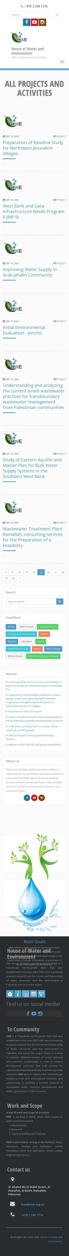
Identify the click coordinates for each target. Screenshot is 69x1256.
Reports (12, 641)
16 (48, 572)
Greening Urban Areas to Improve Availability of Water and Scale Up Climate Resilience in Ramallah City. (34, 685)
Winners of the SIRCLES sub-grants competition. (34, 744)
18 (62, 572)
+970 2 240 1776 (32, 1215)
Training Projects (47, 626)
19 (6, 578)
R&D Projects (26, 626)
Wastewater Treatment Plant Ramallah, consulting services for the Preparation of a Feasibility (33, 537)
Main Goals (34, 941)
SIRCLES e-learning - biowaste (43, 656)
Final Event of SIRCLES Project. (25, 711)
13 (26, 572)
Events (40, 641)
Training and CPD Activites (21, 634)
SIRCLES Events (15, 656)
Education (27, 641)
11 (12, 572)
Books (37, 648)
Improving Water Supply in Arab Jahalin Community (30, 272)
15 (41, 572)
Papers (44, 634)
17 (55, 572)
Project (61, 136)
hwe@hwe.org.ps (32, 1204)
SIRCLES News (53, 648)
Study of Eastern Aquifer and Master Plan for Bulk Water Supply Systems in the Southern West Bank (32, 468)
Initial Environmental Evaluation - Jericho (24, 330)
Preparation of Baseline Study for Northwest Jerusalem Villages (33, 147)
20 (13, 578)
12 (19, 572)
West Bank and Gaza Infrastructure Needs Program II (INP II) (33, 211)
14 (34, 572)
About (11, 626)
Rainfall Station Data (18, 648)
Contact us (18, 1169)
